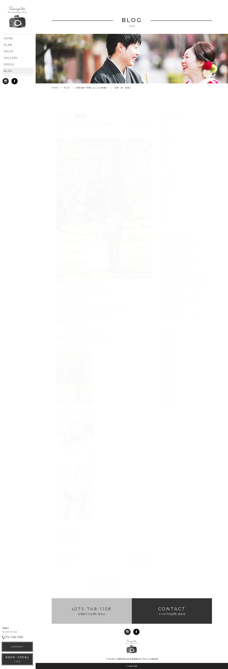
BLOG (67, 87)
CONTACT (17, 646)
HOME (55, 88)
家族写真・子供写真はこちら (17, 659)
